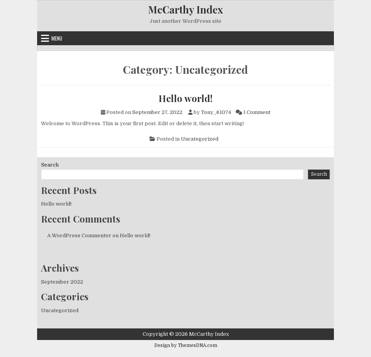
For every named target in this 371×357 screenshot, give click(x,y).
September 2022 (62, 282)
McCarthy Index (185, 9)
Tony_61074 (216, 112)
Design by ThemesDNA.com (185, 345)
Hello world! (185, 98)
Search (50, 165)
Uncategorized (199, 139)
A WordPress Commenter (79, 235)
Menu (56, 38)
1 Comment (257, 112)
